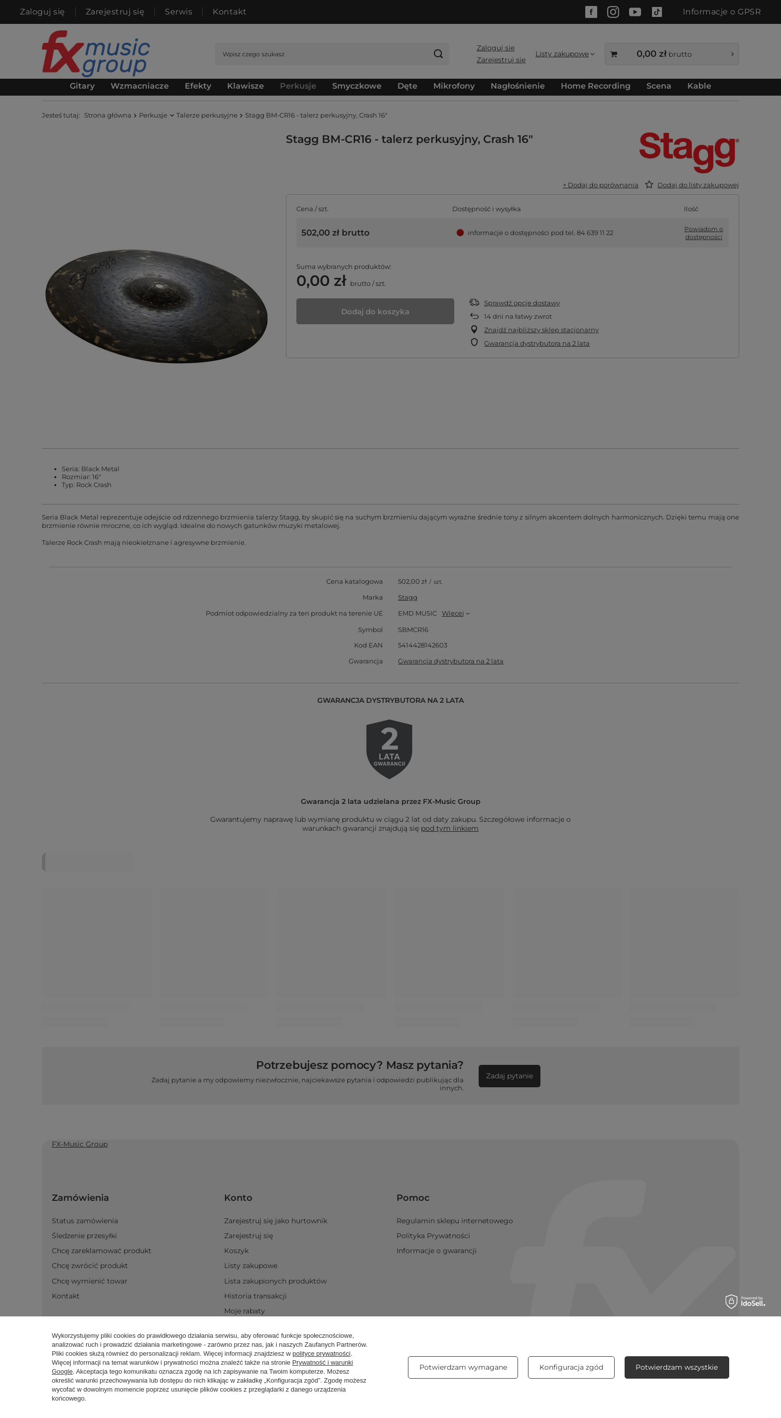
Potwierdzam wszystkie (677, 1367)
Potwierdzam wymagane (463, 1367)
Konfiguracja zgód (571, 1367)
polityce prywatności (321, 1353)
